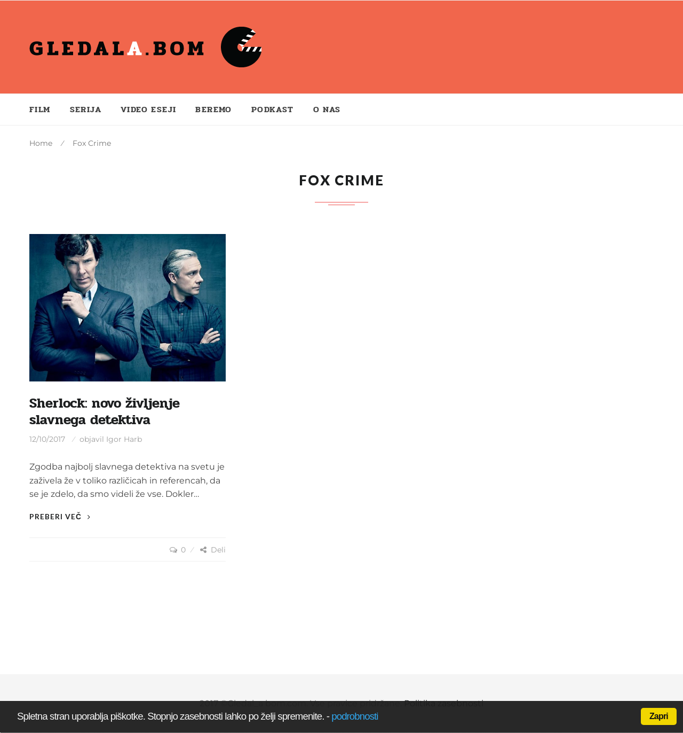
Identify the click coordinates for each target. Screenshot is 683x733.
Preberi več (60, 516)
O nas (327, 109)
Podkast (272, 109)
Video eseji (148, 109)
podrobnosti (354, 716)
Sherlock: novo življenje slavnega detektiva (104, 412)
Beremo (213, 109)
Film (40, 109)
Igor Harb (124, 439)
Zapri (658, 716)
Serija (85, 109)
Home (40, 143)
